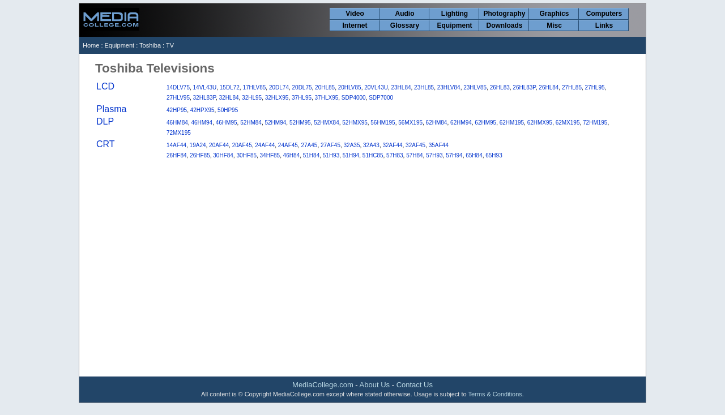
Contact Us (414, 384)
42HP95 (177, 110)
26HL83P (524, 87)
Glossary (404, 25)
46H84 (291, 155)
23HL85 (424, 87)
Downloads (504, 25)
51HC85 (372, 155)
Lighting (454, 14)
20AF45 (242, 145)
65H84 (474, 155)
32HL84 (229, 98)
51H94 (351, 155)
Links (604, 25)
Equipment (454, 25)
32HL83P (204, 98)
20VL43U (376, 87)
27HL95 (595, 87)
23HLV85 (475, 87)
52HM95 (300, 122)
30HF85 (246, 155)
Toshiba (150, 45)
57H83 (394, 155)
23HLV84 (448, 87)
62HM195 (512, 122)
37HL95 (302, 98)
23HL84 (401, 87)
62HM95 (485, 122)
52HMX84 (326, 122)
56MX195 (410, 122)
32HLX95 (277, 98)
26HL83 (500, 87)
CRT (105, 144)
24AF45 (288, 145)
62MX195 (568, 122)
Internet (354, 25)
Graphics (554, 14)
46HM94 (201, 122)
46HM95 (226, 122)
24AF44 (265, 145)
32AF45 (415, 145)
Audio (405, 14)
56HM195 (382, 122)
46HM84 (177, 122)
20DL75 (302, 87)
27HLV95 (178, 98)
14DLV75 (178, 87)
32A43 (371, 145)
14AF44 (176, 145)
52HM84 (251, 122)
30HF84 (223, 155)
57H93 (434, 155)
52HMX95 (354, 122)
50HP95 (228, 110)
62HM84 (436, 122)
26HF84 (177, 155)
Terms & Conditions (495, 394)
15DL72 (230, 87)
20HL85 (325, 87)
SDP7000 (381, 98)
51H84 (311, 155)
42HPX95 (202, 110)
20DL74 (279, 87)
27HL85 (572, 87)
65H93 (493, 155)
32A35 (352, 145)
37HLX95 (327, 98)
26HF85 (200, 155)
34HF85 (270, 155)
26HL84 (548, 87)
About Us (375, 384)
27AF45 (330, 145)
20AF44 (219, 145)
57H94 (454, 155)
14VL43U (205, 87)
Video (355, 14)
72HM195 (595, 122)
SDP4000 (354, 98)
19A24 (198, 145)
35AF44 (439, 145)
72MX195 (179, 133)
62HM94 (461, 122)
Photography (505, 14)
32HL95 (252, 98)
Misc (554, 25)
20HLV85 (349, 87)
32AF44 (393, 145)
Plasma (111, 109)
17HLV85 (254, 87)
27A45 (309, 145)
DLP (105, 121)
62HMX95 (539, 122)
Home (91, 45)
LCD (105, 86)
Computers (604, 14)
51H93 (331, 155)
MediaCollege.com (322, 384)
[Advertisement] (362, 285)
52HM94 (276, 122)
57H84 (414, 155)
